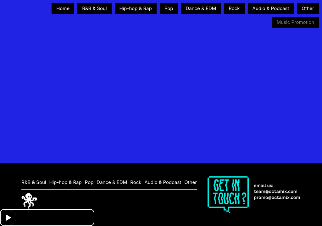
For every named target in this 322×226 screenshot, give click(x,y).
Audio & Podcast (271, 8)
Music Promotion (295, 22)
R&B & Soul (94, 8)
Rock (234, 8)
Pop (168, 8)
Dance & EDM (201, 8)
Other (308, 8)
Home (62, 8)
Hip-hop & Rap (135, 8)
